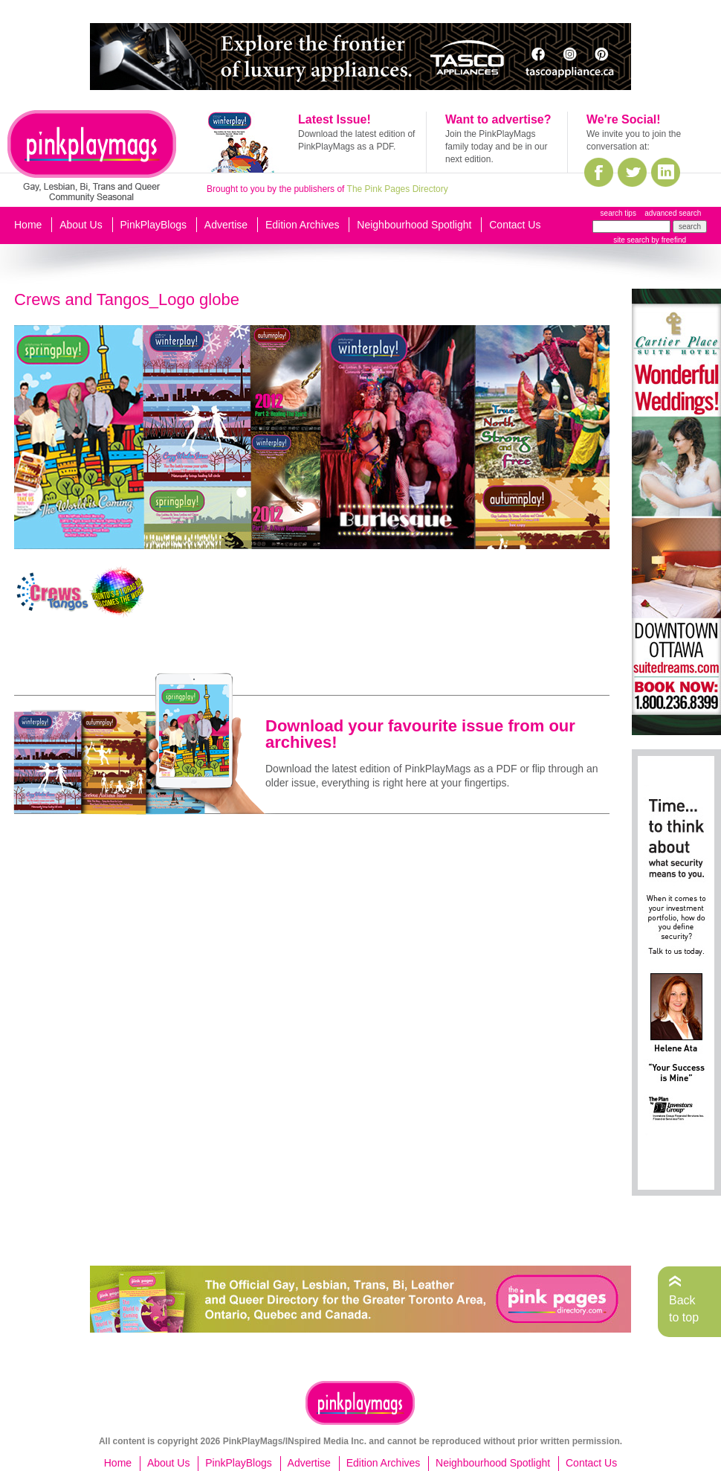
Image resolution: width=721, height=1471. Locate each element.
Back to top (684, 1308)
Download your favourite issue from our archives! (420, 734)
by (668, 240)
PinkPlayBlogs (153, 225)
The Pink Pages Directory (397, 189)
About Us (81, 225)
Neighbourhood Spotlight (414, 225)
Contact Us (514, 225)
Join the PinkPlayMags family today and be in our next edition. (496, 146)
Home (28, 225)
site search (631, 240)
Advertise (226, 225)
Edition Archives (302, 225)
